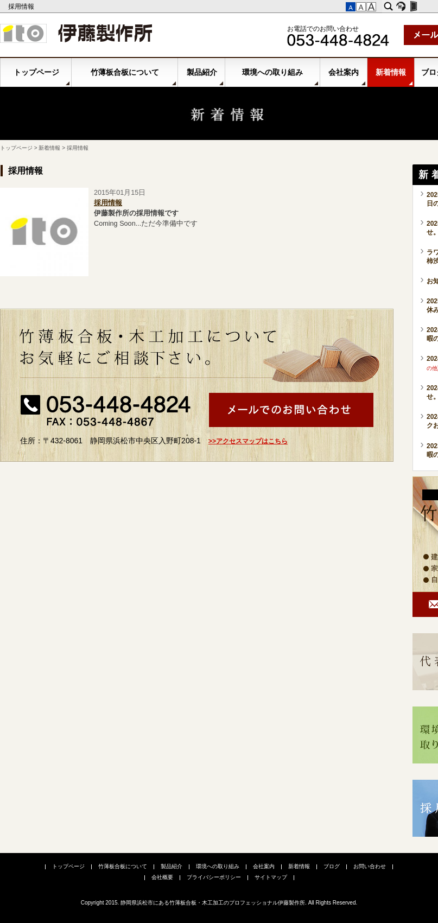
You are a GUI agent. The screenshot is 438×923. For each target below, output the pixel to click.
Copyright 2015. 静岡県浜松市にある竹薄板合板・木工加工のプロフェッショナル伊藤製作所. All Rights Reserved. (219, 903)
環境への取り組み (272, 72)
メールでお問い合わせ (291, 410)
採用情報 (22, 6)
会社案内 (343, 72)
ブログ (331, 866)
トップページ (36, 72)
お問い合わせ (369, 866)
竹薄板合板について (125, 72)
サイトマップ (271, 877)
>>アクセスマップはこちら (248, 441)
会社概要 (162, 877)
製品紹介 (202, 72)
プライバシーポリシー (214, 877)
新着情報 (391, 72)
